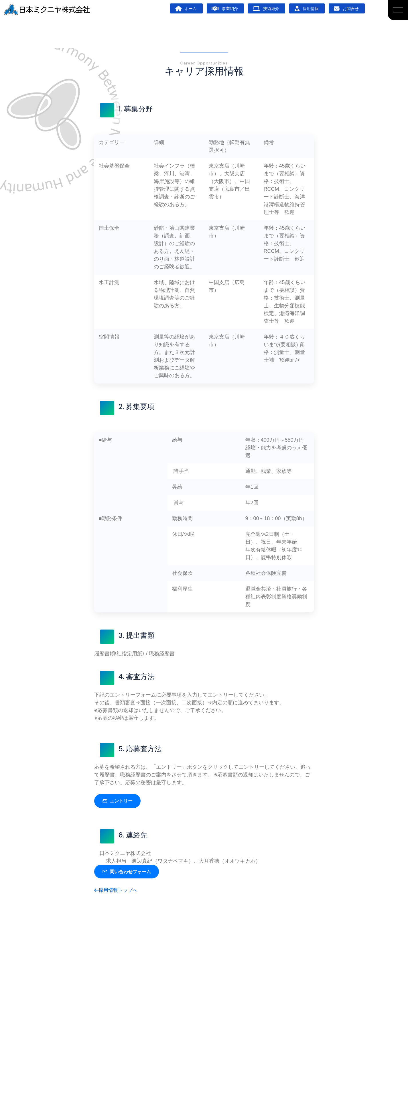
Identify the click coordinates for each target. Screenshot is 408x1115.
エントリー (118, 801)
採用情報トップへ (117, 891)
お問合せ (346, 8)
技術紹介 (266, 8)
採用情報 (307, 8)
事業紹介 (225, 8)
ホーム (186, 8)
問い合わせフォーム (129, 873)
